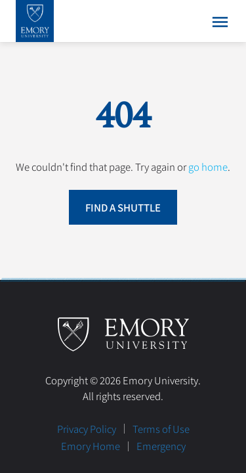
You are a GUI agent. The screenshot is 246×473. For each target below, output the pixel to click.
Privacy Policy (86, 429)
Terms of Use (161, 429)
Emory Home (90, 446)
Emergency (161, 446)
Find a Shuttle (123, 207)
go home (208, 166)
